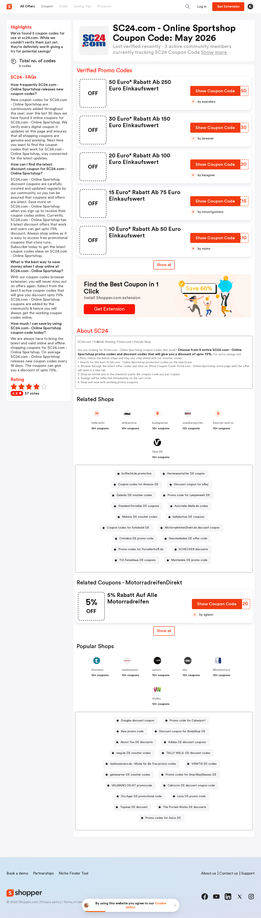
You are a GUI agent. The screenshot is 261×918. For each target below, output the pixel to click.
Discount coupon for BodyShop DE (182, 731)
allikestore (129, 423)
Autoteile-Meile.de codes (191, 506)
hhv (184, 670)
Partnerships (43, 873)
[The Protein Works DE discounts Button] (183, 807)
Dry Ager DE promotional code (141, 796)
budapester (160, 423)
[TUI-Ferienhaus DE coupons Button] (135, 560)
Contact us (228, 873)
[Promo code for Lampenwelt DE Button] (187, 495)
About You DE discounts (137, 742)
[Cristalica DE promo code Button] (134, 538)
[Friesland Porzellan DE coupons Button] (137, 506)
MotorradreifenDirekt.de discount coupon (192, 527)
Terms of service (75, 902)
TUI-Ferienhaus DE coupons (137, 560)
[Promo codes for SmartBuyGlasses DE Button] (189, 775)
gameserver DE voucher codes (130, 774)
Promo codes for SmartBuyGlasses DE (191, 774)
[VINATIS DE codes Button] (202, 764)
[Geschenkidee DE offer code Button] (186, 538)
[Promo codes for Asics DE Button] (161, 818)
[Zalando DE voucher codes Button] (132, 495)
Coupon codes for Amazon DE (138, 484)
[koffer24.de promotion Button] (135, 473)
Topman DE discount (133, 807)
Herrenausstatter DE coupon (186, 473)
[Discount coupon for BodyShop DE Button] (180, 731)
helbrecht (98, 423)
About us (208, 873)
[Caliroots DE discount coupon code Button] (190, 785)
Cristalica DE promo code (136, 538)
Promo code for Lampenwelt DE (188, 495)
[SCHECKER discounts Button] (192, 549)
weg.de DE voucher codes (133, 753)
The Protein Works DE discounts (184, 807)
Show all (164, 631)
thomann (97, 670)
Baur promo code (132, 731)
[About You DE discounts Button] (135, 742)
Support (247, 873)
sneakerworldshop (195, 423)
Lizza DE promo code (191, 796)
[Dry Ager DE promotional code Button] (139, 796)
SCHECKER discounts (193, 549)
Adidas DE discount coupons (187, 742)
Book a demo (17, 873)
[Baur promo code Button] (130, 731)
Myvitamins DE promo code (189, 560)
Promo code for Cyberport (187, 720)
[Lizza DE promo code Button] (189, 796)
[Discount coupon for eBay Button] (189, 484)
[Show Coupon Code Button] (215, 92)
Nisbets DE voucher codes (139, 516)
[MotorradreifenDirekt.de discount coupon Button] (190, 528)
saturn (156, 670)
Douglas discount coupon (137, 720)
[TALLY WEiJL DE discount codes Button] (186, 753)
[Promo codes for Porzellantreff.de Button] (139, 549)
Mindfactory (221, 670)
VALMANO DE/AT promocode (132, 785)
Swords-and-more (225, 423)
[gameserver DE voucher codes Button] (128, 775)
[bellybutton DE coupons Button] (187, 517)
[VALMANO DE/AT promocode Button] (130, 785)
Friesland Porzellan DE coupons (138, 506)
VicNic (156, 698)
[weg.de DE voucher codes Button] (131, 753)
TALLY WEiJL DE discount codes (188, 753)
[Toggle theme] (250, 6)
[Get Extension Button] (109, 309)
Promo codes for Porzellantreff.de (140, 549)
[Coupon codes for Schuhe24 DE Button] (126, 528)
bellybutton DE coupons (188, 516)
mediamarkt (130, 670)
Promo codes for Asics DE (163, 818)
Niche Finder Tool (73, 873)
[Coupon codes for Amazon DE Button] (136, 484)
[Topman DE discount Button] (132, 807)
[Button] (202, 6)
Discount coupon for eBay (191, 484)
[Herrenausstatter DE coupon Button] (184, 473)
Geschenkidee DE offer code (188, 538)
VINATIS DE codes (204, 763)
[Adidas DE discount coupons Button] (185, 742)
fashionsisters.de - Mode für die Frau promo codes (143, 763)
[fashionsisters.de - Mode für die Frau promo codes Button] (141, 764)
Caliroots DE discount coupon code (191, 785)
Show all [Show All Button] (164, 265)
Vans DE (157, 451)
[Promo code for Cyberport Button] (186, 720)
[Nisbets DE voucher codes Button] (138, 517)
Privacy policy (51, 902)
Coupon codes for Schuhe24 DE (128, 527)
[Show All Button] (164, 630)
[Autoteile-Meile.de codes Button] (190, 506)
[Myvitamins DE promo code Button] (187, 560)
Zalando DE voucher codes (134, 495)
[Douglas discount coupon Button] (136, 720)
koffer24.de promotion (137, 473)
